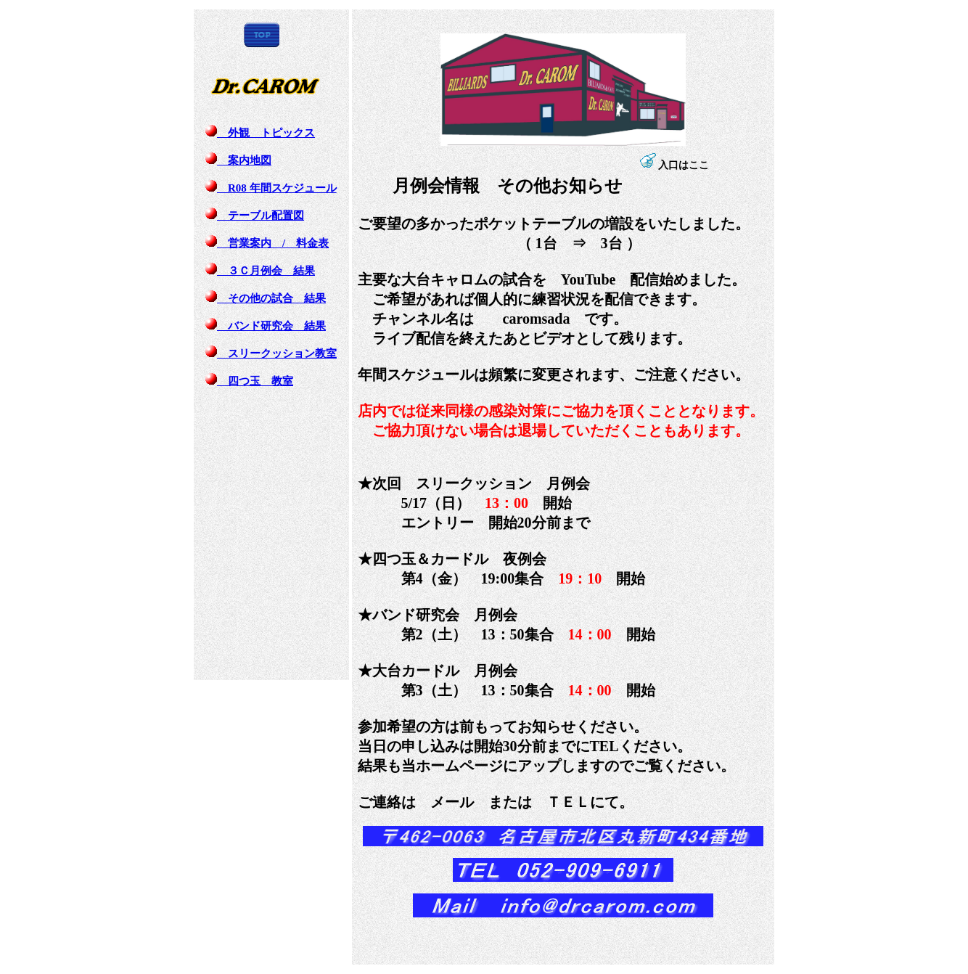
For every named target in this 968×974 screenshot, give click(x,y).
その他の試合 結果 (265, 298)
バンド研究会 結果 (265, 326)
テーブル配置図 (254, 215)
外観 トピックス (260, 133)
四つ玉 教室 (249, 381)
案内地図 (238, 160)
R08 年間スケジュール (271, 188)
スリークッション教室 (271, 353)
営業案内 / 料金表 (267, 243)
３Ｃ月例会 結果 (260, 271)
